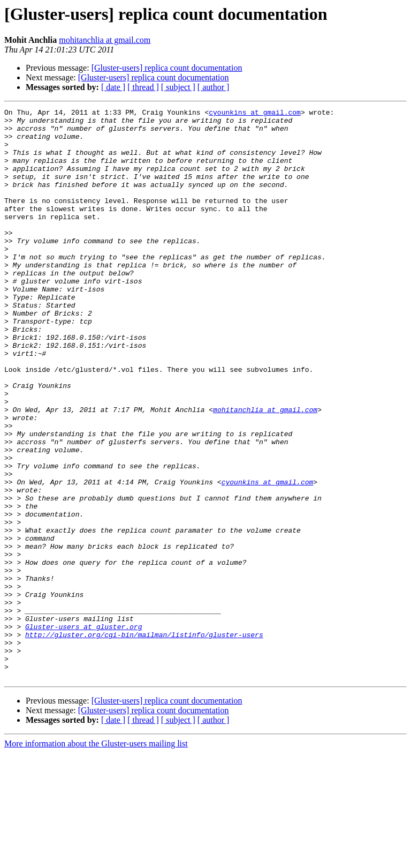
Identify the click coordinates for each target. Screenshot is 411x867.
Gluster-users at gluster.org (83, 731)
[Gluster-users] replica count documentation (167, 67)
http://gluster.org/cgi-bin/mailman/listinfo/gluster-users (144, 740)
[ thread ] (143, 87)
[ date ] (113, 87)
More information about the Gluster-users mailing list (96, 857)
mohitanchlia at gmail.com (104, 39)
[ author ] (213, 87)
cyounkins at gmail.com (255, 113)
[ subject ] (178, 87)
